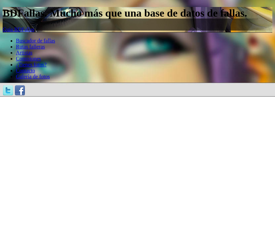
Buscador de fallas (35, 40)
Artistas (24, 52)
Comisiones (28, 58)
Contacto (25, 70)
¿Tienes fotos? (31, 64)
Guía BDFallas (18, 29)
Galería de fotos (33, 76)
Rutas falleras (30, 46)
